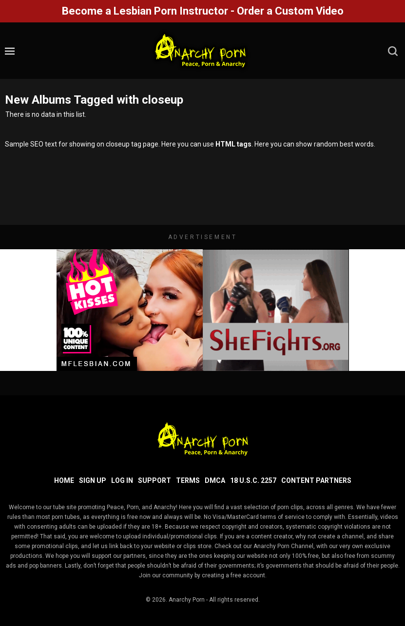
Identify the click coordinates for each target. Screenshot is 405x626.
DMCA (215, 480)
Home (64, 480)
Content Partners (316, 480)
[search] (393, 51)
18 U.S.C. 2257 (253, 480)
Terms (188, 480)
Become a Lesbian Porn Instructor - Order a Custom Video (203, 11)
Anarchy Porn (187, 599)
